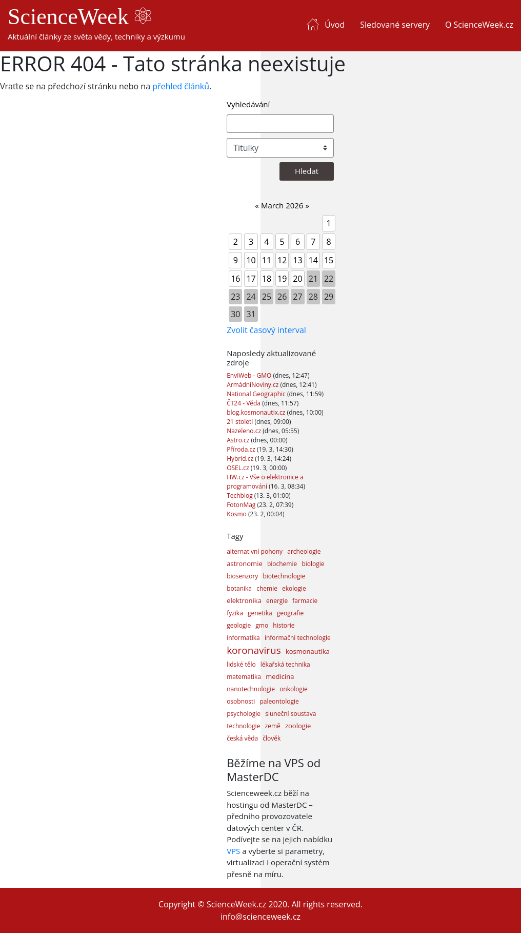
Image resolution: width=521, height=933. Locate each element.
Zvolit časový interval (266, 330)
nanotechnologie (251, 689)
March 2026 (282, 205)
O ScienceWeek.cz (479, 24)
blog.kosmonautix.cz (257, 412)
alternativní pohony (255, 551)
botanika (239, 588)
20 (297, 278)
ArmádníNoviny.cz (253, 384)
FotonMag (242, 504)
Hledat (306, 171)
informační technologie (298, 637)
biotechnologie (284, 576)
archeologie (303, 551)
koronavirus (254, 650)
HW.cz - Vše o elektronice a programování (265, 482)
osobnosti (241, 701)
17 (250, 278)
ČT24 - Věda (244, 403)
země (272, 726)
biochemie (282, 563)
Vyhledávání (248, 104)
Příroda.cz (242, 449)
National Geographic (257, 394)
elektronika (244, 600)
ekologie (294, 588)
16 (235, 278)
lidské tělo (241, 664)
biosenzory (242, 576)
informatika (243, 637)
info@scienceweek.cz (260, 916)
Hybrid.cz (241, 458)
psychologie (243, 713)
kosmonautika (308, 651)
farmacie (304, 600)
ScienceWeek (79, 16)
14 (313, 260)
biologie (313, 563)
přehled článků (180, 86)
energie (277, 600)
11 (266, 260)
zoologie (298, 725)
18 (266, 278)
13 (297, 260)
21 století (240, 421)
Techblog (240, 495)
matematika (244, 676)
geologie (239, 625)
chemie (266, 588)
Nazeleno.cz (245, 430)
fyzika (235, 613)
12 (282, 260)
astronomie (245, 563)
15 (328, 260)
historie (283, 625)
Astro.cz (239, 440)
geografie (290, 613)
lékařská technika (285, 664)
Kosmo (237, 514)
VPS (233, 851)
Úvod (335, 24)
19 (282, 278)
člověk (271, 738)
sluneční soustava (290, 713)
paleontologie (278, 701)
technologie (243, 726)
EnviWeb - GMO (250, 375)
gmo (261, 625)
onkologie (293, 689)
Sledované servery (395, 24)
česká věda (242, 738)
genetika (260, 613)
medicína (280, 676)
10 (250, 260)
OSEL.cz (239, 467)
